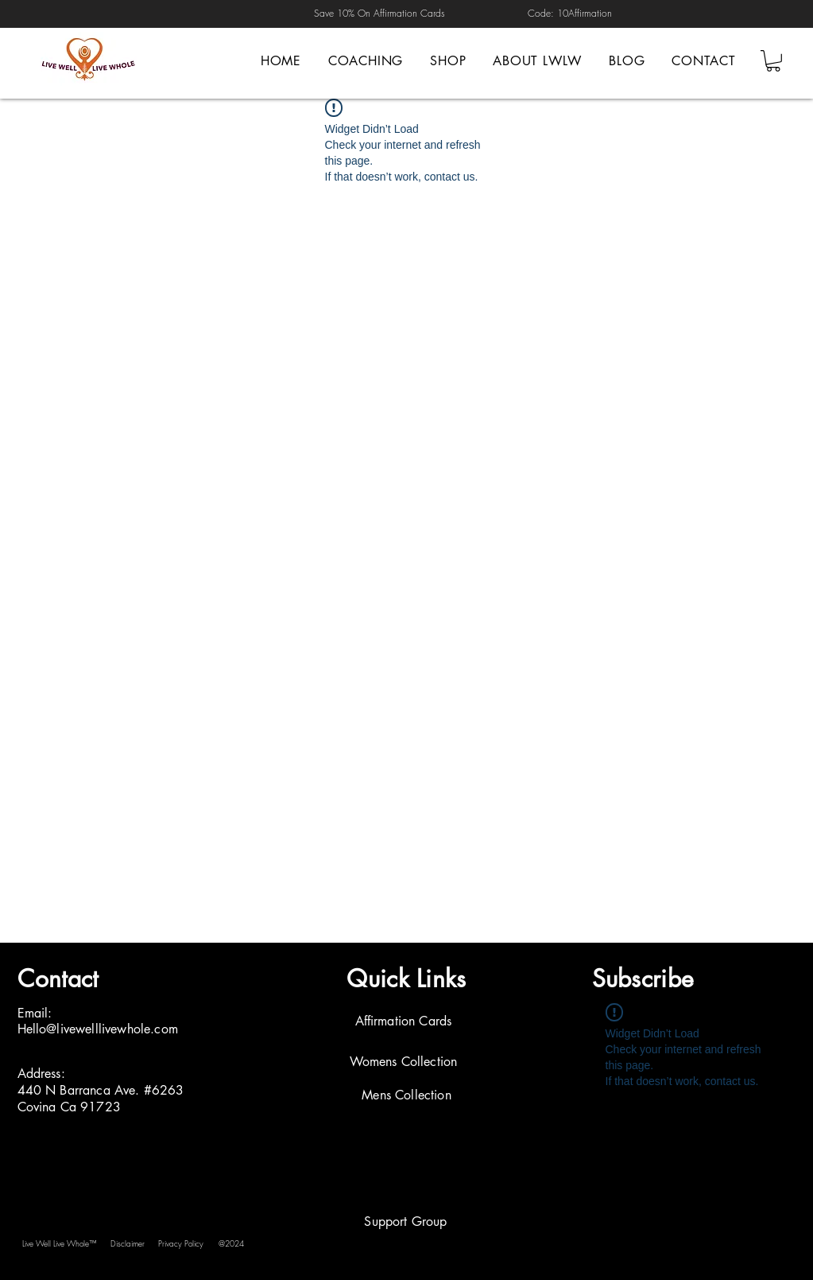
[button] (773, 61)
